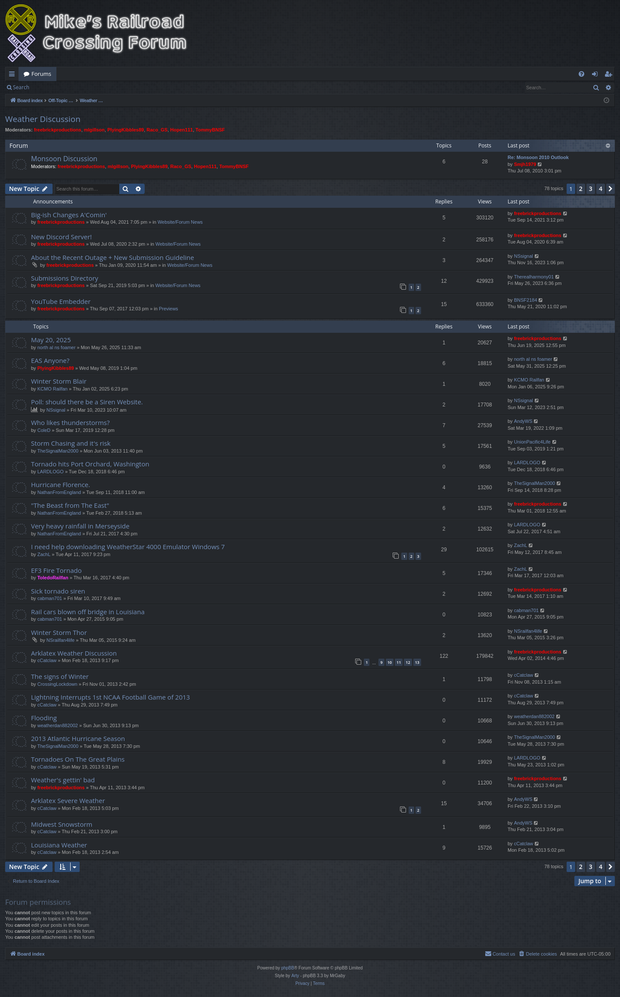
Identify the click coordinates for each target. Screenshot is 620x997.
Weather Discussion (43, 119)
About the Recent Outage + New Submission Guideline (112, 257)
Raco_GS (156, 129)
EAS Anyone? (50, 360)
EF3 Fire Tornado (56, 570)
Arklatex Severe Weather (68, 800)
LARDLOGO (50, 471)
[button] (610, 189)
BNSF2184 (525, 300)
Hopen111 (181, 129)
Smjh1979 (525, 164)
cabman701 (49, 598)
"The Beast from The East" (70, 505)
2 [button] (581, 188)
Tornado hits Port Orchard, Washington (90, 463)
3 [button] (590, 188)
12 (408, 662)
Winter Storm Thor (59, 632)
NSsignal (523, 256)
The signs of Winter (60, 676)
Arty (295, 975)
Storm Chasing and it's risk (71, 443)
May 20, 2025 (51, 339)
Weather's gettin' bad (63, 779)
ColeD (44, 430)
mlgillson (94, 129)
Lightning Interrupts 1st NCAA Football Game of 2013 (110, 697)
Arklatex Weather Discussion (74, 653)
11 (399, 662)
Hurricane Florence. (60, 484)
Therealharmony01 (534, 276)
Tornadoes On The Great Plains (77, 759)
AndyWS (523, 421)
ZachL (44, 554)
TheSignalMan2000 (57, 450)
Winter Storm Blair (59, 381)
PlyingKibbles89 (125, 129)
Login (48, 87)
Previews (168, 308)
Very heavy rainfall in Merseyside (80, 526)
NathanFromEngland (59, 492)
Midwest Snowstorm (62, 824)
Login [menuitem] (596, 75)
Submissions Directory (64, 278)
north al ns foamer (56, 347)
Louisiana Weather (59, 845)
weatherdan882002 (57, 725)
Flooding (44, 717)
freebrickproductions (57, 129)
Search (21, 87)
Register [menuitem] (610, 75)
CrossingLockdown (57, 684)
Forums (41, 74)
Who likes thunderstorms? (70, 422)
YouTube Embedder (60, 301)
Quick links (14, 75)
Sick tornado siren (58, 591)
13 (417, 662)
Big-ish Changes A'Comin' (69, 214)
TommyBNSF (210, 129)
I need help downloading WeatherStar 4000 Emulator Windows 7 (128, 546)
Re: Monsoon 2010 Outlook (538, 157)
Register (77, 87)
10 (390, 662)
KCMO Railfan (52, 388)
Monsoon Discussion (64, 158)
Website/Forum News (180, 222)
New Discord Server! (61, 236)
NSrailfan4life (60, 640)
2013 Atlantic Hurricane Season (78, 738)
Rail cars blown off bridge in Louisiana (88, 611)
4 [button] (600, 188)
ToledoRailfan (52, 577)
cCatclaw (47, 660)
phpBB (287, 968)
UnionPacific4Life (532, 441)
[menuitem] (581, 74)
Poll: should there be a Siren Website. (87, 401)
